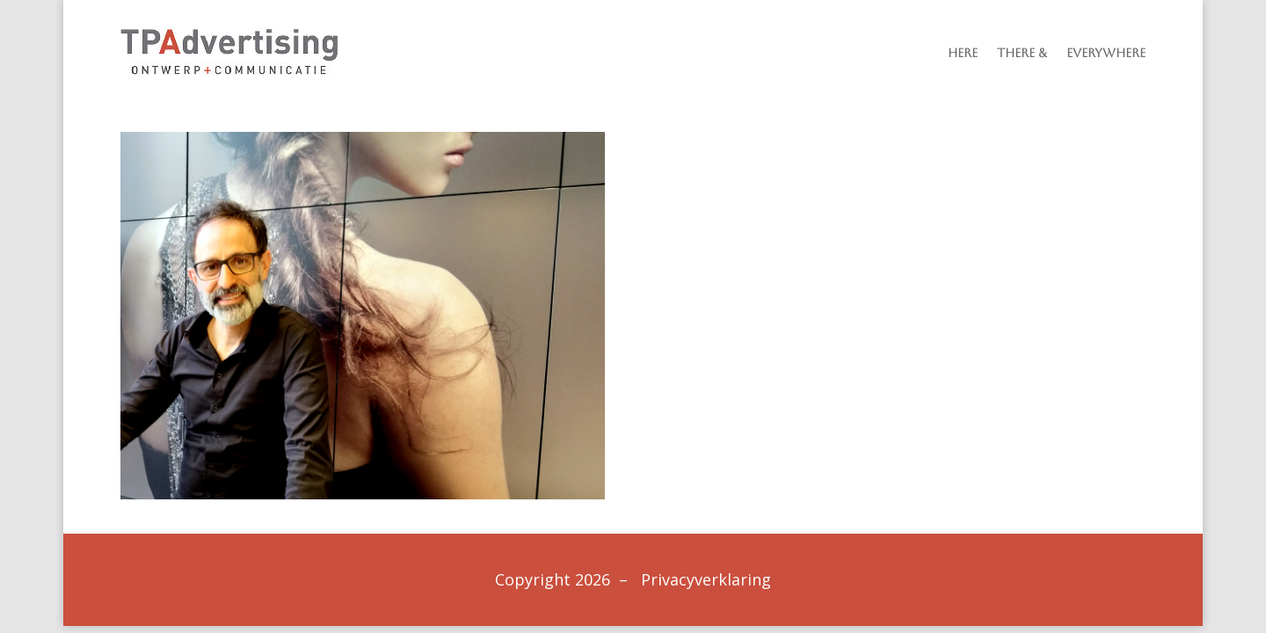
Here (963, 53)
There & (1022, 53)
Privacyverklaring (706, 579)
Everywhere (1106, 53)
